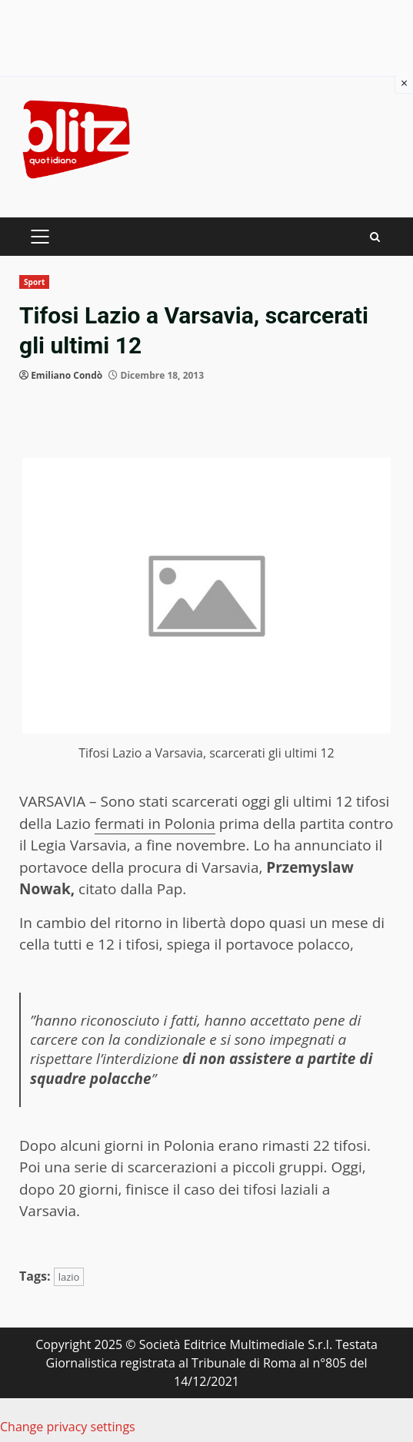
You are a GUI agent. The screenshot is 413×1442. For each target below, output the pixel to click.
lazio (69, 1277)
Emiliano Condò (66, 375)
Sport (34, 282)
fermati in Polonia (155, 824)
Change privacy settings (67, 1426)
